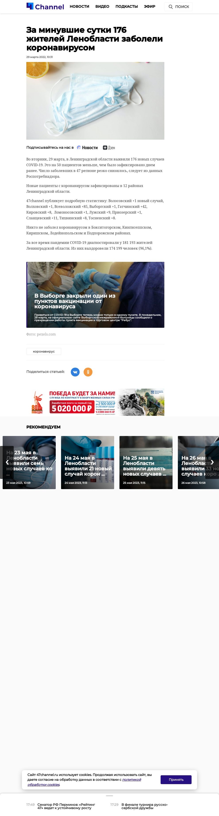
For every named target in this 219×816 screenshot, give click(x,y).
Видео (102, 6)
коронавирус (44, 351)
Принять (176, 779)
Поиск (178, 7)
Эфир (149, 6)
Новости (79, 6)
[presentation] (7, 462)
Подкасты (126, 6)
